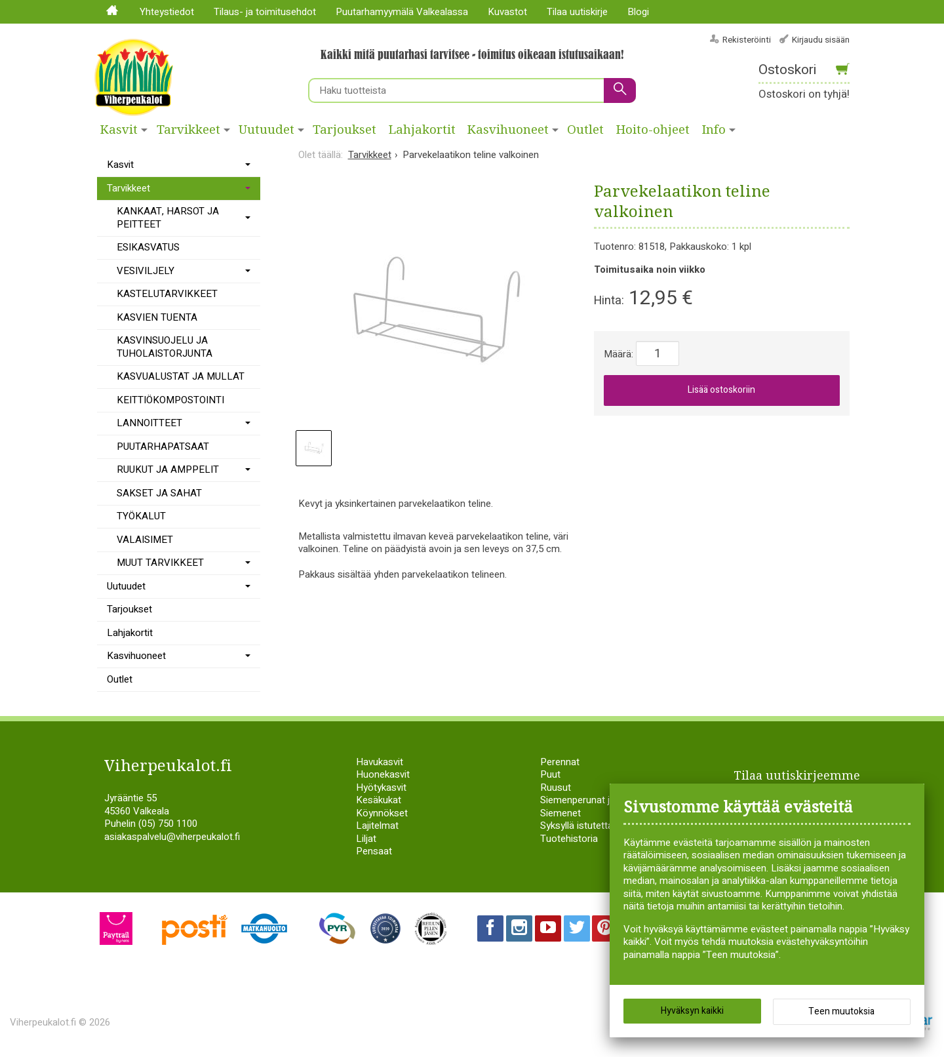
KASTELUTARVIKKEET (167, 294)
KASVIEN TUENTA (157, 317)
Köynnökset (382, 813)
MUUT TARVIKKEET (160, 562)
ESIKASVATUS (148, 247)
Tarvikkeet (188, 130)
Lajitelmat (377, 825)
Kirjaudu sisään (821, 39)
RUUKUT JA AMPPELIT (168, 469)
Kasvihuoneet (508, 130)
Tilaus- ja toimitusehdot (265, 12)
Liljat (366, 838)
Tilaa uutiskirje (577, 12)
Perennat (560, 762)
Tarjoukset (344, 130)
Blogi (638, 12)
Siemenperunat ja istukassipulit (606, 800)
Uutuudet (266, 130)
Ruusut (555, 787)
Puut (550, 774)
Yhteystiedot (167, 12)
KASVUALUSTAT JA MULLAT (181, 376)
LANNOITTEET (149, 423)
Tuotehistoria (569, 838)
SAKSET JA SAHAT (159, 493)
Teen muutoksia (841, 1011)
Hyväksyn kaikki (692, 1011)
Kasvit (119, 130)
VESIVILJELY (145, 271)
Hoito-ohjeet (653, 130)
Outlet (585, 130)
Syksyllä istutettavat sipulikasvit (607, 825)
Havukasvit (379, 762)
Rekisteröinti (746, 39)
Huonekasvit (383, 774)
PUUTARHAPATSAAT (163, 446)
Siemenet (560, 813)
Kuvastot (507, 12)
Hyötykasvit (381, 787)
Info (714, 130)
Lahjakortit (422, 130)
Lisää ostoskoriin (721, 390)
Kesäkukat (378, 800)
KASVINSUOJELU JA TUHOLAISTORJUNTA (164, 347)
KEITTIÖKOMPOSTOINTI (170, 400)
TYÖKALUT (141, 516)
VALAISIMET (145, 539)
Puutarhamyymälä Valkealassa (402, 12)
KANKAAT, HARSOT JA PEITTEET (168, 217)
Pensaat (374, 851)
